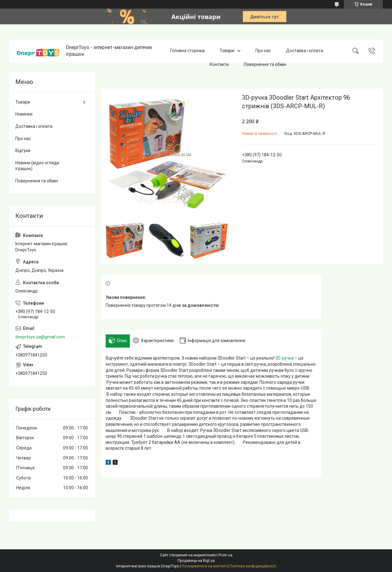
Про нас (263, 50)
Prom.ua (225, 555)
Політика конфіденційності (252, 566)
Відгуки (22, 150)
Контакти (219, 64)
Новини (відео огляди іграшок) (37, 165)
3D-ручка (284, 358)
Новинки (23, 114)
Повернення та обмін (265, 64)
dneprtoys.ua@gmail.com (40, 336)
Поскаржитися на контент (204, 566)
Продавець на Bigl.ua (196, 561)
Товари (227, 50)
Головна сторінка (187, 50)
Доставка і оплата (304, 50)
